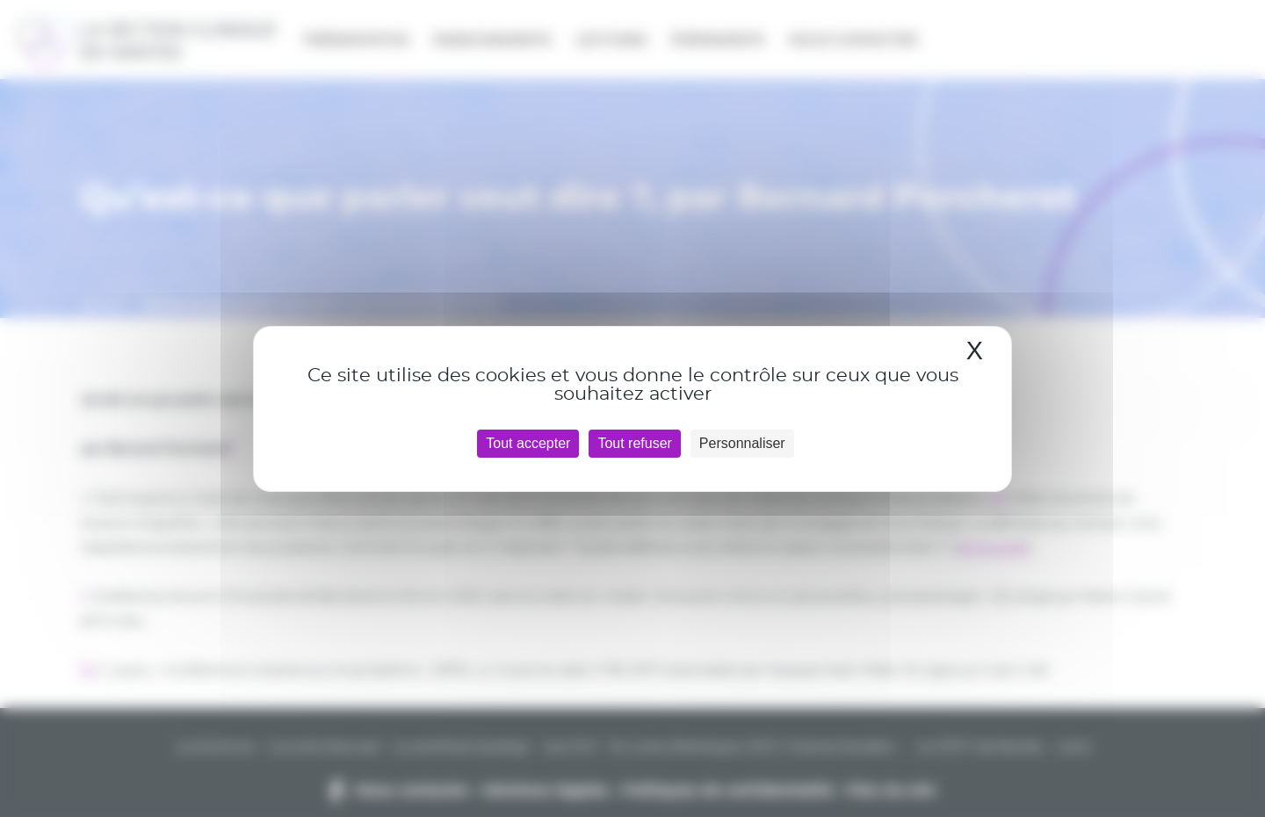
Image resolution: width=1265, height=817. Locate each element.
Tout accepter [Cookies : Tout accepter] (528, 443)
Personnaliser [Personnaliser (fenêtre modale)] (742, 443)
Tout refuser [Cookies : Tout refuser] (634, 443)
